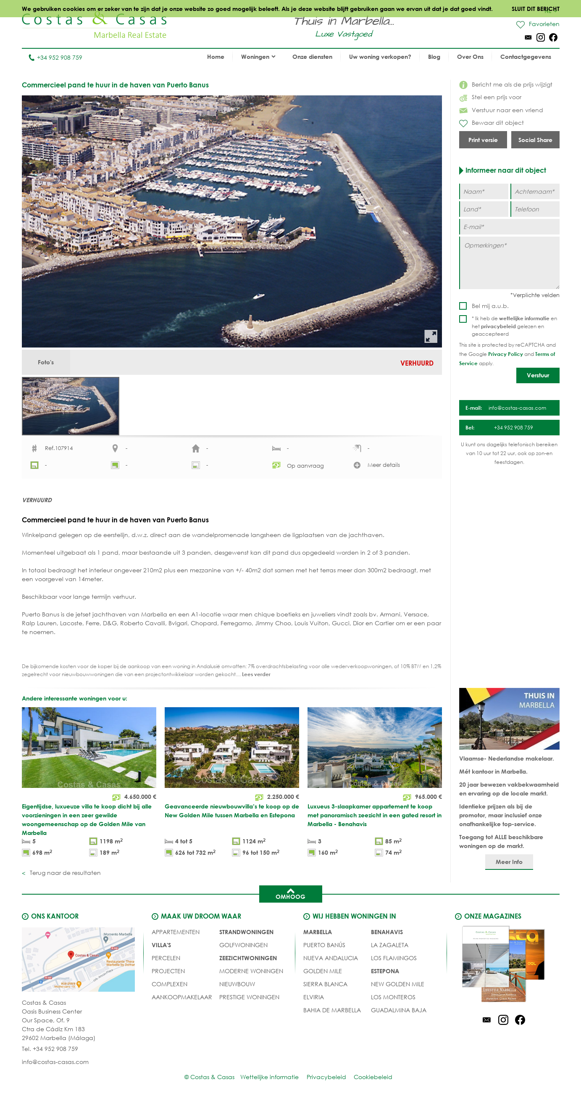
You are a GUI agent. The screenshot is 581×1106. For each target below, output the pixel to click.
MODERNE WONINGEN (251, 975)
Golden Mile (322, 975)
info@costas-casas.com (55, 1065)
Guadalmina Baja (398, 1014)
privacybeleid (498, 326)
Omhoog (290, 897)
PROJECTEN (168, 975)
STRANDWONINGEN (246, 935)
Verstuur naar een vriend (501, 110)
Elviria (313, 1001)
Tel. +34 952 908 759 (50, 1052)
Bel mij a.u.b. (490, 306)
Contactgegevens (525, 56)
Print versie (483, 139)
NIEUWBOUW (237, 988)
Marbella (317, 935)
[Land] (483, 209)
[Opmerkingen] (509, 263)
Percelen (166, 962)
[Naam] (483, 191)
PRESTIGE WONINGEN (249, 1001)
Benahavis (387, 935)
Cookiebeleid (374, 1081)
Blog (434, 56)
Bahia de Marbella (332, 1014)
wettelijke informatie (524, 318)
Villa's (161, 948)
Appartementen (176, 936)
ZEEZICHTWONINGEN (248, 961)
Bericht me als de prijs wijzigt (505, 84)
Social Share (535, 139)
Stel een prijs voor (490, 97)
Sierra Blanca (325, 988)
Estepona (385, 974)
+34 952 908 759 (55, 57)
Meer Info (509, 865)
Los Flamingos (394, 962)
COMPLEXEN (169, 988)
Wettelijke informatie (269, 1081)
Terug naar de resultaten (64, 876)
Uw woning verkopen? (380, 56)
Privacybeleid (326, 1081)
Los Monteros (393, 1001)
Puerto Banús (324, 949)
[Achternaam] (535, 191)
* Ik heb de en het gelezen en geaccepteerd (514, 326)
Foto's (47, 362)
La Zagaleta (389, 949)
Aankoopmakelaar (182, 1001)
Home (215, 56)
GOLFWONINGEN (243, 949)
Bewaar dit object (491, 123)
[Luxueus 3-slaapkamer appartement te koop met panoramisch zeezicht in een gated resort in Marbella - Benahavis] (375, 787)
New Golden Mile (397, 988)
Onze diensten (312, 56)
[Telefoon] (535, 209)
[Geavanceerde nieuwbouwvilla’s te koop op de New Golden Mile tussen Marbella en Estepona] (232, 787)
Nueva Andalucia (330, 962)
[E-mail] (509, 226)
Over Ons (470, 56)
